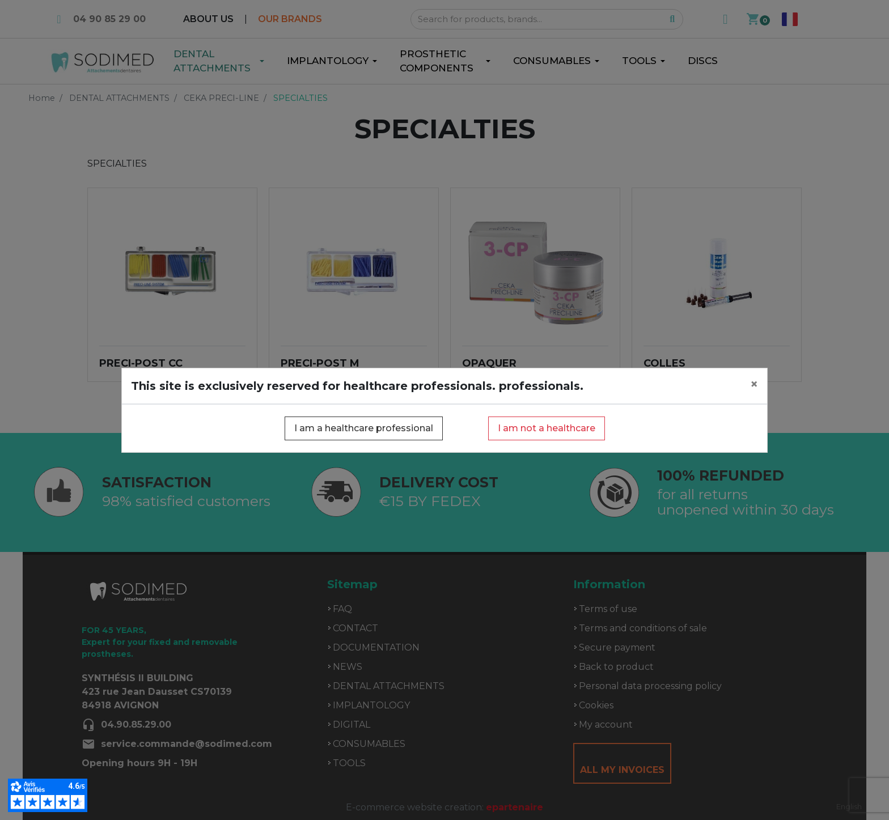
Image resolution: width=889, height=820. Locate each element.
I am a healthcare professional (363, 428)
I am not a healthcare (546, 428)
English (849, 806)
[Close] (754, 384)
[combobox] (849, 806)
